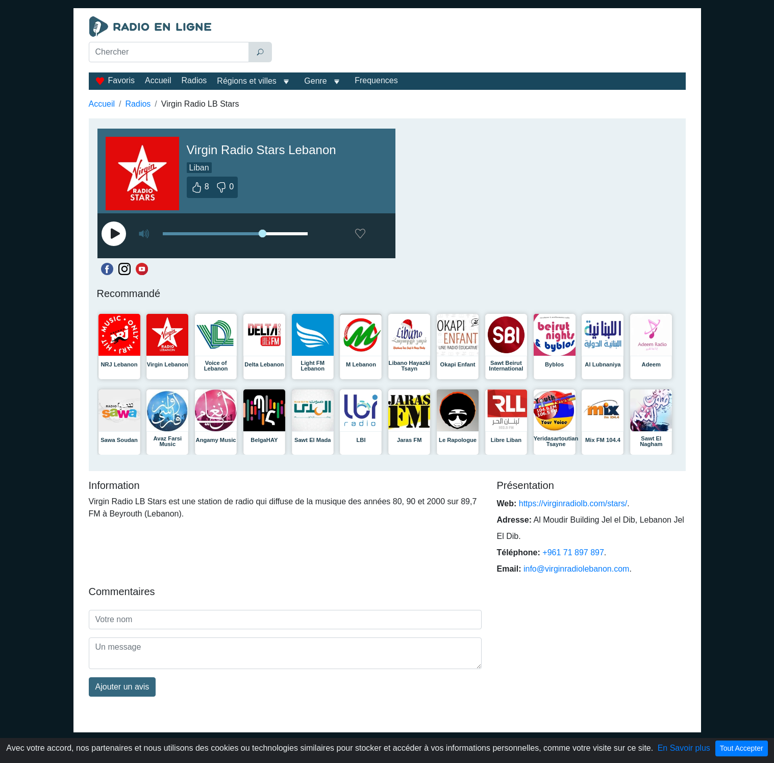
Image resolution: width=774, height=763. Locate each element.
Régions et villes (247, 81)
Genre (315, 81)
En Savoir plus (684, 748)
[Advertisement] (481, 41)
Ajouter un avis (122, 686)
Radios (194, 80)
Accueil (158, 80)
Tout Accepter (741, 748)
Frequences (376, 80)
